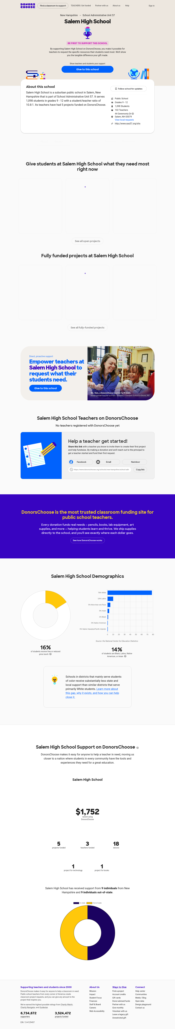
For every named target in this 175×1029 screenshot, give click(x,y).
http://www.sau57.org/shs (127, 123)
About (44, 141)
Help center (140, 991)
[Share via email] (107, 462)
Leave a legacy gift (120, 1014)
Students (110, 141)
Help (127, 6)
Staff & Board (95, 1004)
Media (138, 998)
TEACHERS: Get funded (81, 6)
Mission (92, 991)
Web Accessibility (96, 1011)
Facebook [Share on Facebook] (77, 462)
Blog (144, 998)
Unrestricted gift (119, 1018)
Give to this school (87, 69)
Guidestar (44, 1007)
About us (116, 6)
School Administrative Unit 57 (99, 15)
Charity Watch (67, 1004)
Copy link (140, 469)
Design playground (143, 1004)
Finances (93, 1001)
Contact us (140, 1008)
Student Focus (95, 998)
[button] (107, 469)
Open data (139, 1001)
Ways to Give (119, 987)
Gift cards (116, 998)
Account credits (119, 994)
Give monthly (117, 1008)
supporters (36, 1014)
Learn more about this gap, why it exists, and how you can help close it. (92, 693)
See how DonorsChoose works (87, 540)
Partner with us (101, 6)
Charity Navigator (28, 1007)
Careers (92, 1008)
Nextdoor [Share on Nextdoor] (131, 462)
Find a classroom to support (53, 6)
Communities (141, 994)
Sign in (151, 6)
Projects (75, 141)
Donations (128, 141)
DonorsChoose (28, 5)
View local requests (124, 120)
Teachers (92, 141)
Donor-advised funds (121, 1001)
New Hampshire (69, 15)
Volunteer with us (119, 1011)
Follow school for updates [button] (128, 89)
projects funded (70, 1014)
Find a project (118, 991)
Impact (59, 141)
